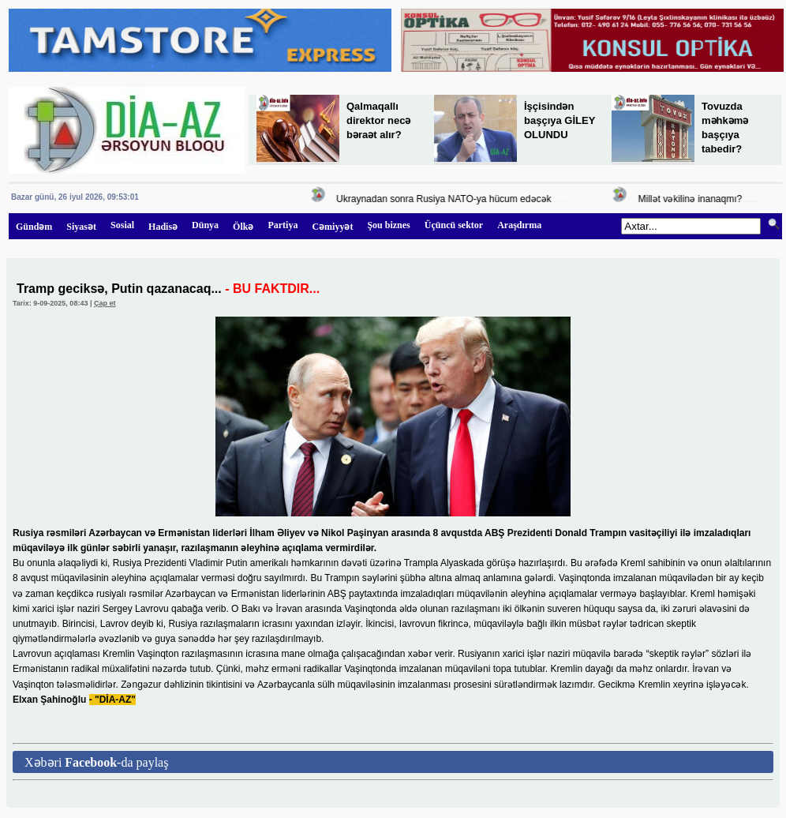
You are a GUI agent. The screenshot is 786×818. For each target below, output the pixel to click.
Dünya (205, 225)
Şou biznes (388, 225)
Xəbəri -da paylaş (96, 762)
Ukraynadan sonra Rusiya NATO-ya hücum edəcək (446, 198)
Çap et (105, 303)
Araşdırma (519, 225)
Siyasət (81, 226)
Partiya (283, 225)
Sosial (122, 225)
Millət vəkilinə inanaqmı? (692, 198)
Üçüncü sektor (454, 225)
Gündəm (34, 226)
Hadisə (163, 226)
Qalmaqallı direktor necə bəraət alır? (378, 120)
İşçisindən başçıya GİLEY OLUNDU (559, 120)
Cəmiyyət (332, 226)
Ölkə (243, 226)
